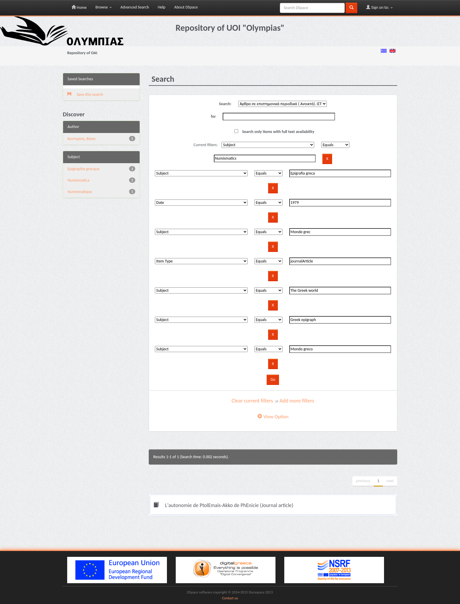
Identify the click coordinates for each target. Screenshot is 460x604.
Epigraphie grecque (83, 168)
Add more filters (297, 400)
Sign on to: (379, 7)
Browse (103, 7)
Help (161, 7)
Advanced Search (135, 7)
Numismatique (79, 191)
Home (79, 7)
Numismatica (78, 180)
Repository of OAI (82, 52)
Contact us (230, 598)
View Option (272, 417)
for (213, 116)
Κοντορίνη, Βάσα (81, 138)
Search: (225, 103)
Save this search (85, 94)
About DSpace (186, 7)
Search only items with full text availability (274, 131)
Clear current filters (252, 400)
